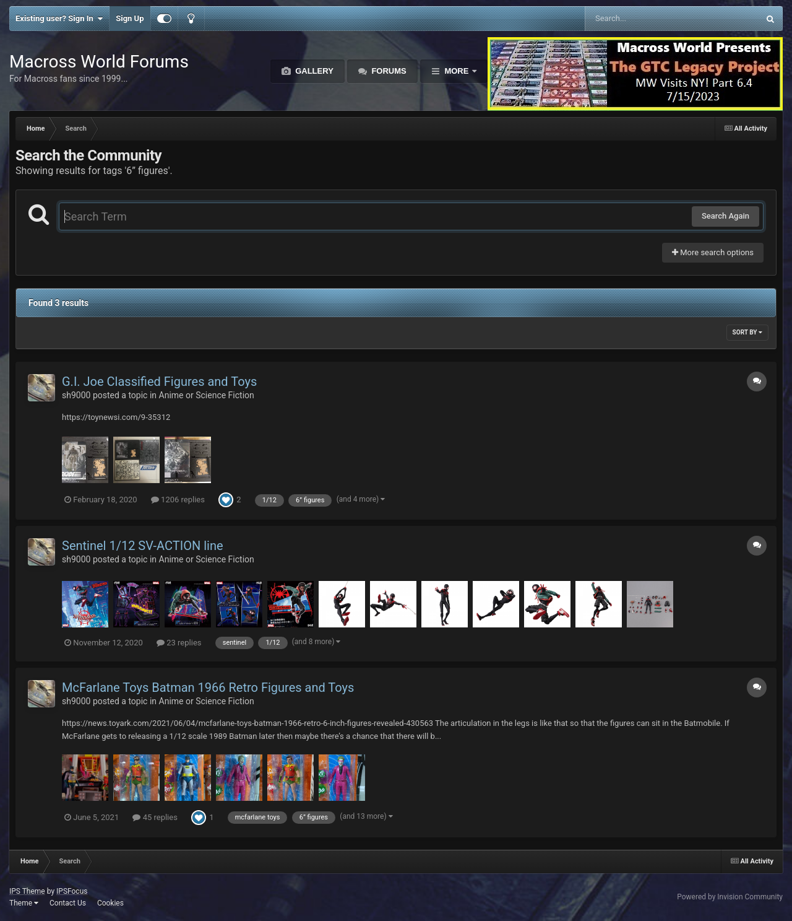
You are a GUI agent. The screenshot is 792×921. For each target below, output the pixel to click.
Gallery (313, 71)
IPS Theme (27, 891)
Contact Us (68, 903)
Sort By (747, 332)
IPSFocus (71, 891)
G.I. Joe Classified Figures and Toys (159, 381)
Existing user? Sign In (59, 18)
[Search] (640, 18)
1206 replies (178, 499)
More (456, 71)
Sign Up (130, 18)
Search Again (725, 215)
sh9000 (76, 395)
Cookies (110, 903)
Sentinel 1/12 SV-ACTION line (142, 545)
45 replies (154, 817)
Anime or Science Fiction (206, 395)
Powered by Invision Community (730, 897)
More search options (713, 252)
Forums (388, 71)
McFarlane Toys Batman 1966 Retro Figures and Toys (208, 687)
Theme (23, 903)
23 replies (179, 642)
